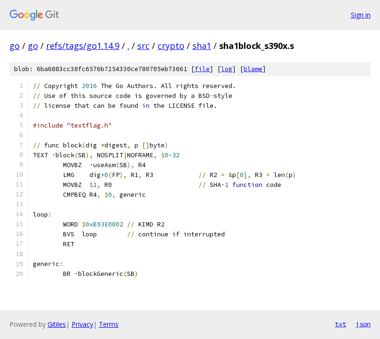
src (143, 45)
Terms (109, 324)
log (226, 69)
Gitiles (57, 324)
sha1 (201, 45)
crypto (171, 45)
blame (253, 69)
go (14, 45)
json (363, 324)
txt (340, 324)
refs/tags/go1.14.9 (82, 45)
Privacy (82, 324)
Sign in (361, 14)
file (202, 69)
